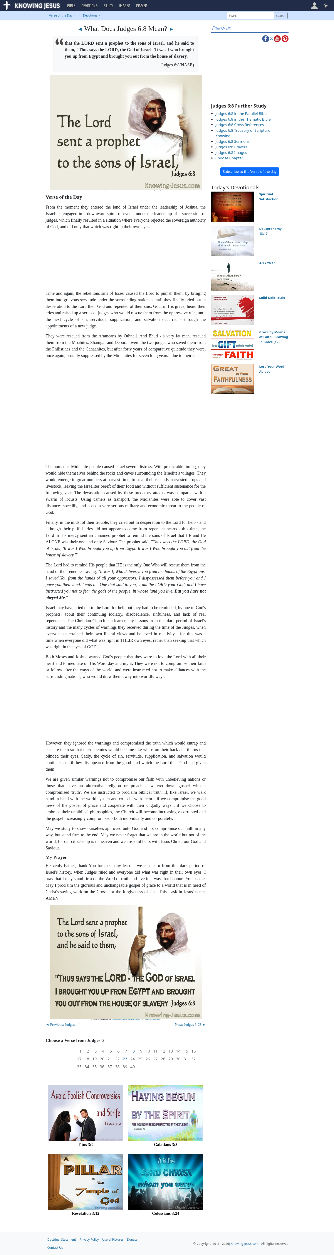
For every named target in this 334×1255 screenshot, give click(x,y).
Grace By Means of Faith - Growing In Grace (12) (273, 337)
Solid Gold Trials (272, 297)
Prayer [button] (141, 6)
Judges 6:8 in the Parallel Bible (241, 113)
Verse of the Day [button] (61, 15)
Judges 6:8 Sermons (232, 141)
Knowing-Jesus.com (245, 1244)
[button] (314, 5)
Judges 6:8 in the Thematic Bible (243, 119)
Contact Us (55, 1247)
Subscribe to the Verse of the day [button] (250, 171)
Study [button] (108, 6)
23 (125, 1059)
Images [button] (124, 6)
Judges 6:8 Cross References (239, 124)
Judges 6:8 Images (231, 152)
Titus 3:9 (86, 1144)
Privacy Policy (89, 1239)
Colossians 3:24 (165, 1213)
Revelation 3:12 (85, 1213)
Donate (132, 1239)
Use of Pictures (113, 1239)
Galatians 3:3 (165, 1144)
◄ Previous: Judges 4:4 (63, 1025)
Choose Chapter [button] (229, 157)
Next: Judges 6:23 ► (190, 1025)
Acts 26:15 (267, 263)
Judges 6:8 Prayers (231, 146)
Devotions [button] (90, 6)
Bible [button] (71, 6)
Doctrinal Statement (61, 1239)
